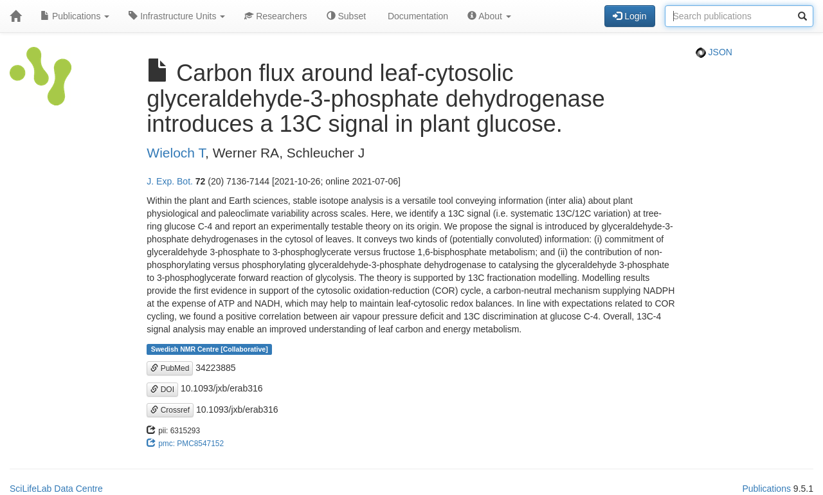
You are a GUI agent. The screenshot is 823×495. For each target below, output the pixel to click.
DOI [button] (162, 389)
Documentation (416, 16)
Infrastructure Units (177, 16)
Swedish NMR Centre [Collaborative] (209, 349)
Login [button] (629, 16)
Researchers (275, 16)
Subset (346, 16)
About (489, 16)
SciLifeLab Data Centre (56, 488)
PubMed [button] (169, 368)
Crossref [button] (170, 410)
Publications (75, 16)
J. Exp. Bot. (170, 181)
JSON (714, 52)
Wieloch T (176, 152)
